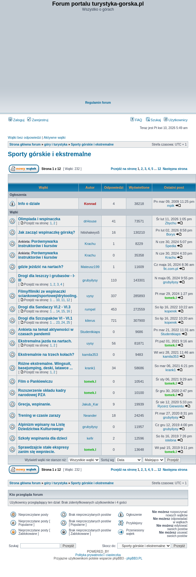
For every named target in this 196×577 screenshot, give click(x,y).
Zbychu (170, 223)
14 (57, 311)
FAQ (136, 120)
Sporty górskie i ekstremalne (92, 144)
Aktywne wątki (55, 137)
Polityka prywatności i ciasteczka (98, 555)
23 (57, 322)
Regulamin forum (98, 102)
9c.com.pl (170, 269)
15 (63, 311)
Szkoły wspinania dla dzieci (42, 438)
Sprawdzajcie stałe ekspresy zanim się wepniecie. (43, 449)
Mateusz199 (90, 267)
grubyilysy (90, 280)
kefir (90, 438)
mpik (170, 205)
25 (68, 322)
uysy (90, 296)
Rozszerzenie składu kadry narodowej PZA (42, 392)
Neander (90, 415)
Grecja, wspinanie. (34, 404)
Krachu (90, 244)
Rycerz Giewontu (171, 406)
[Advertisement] (98, 56)
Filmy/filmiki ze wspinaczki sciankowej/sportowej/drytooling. (47, 293)
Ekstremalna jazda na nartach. (45, 341)
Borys (170, 234)
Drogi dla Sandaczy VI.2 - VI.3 (44, 307)
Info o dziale (29, 203)
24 (63, 322)
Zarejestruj (37, 120)
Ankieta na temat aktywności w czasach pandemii (45, 331)
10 (57, 300)
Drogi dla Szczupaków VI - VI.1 (45, 318)
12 (159, 169)
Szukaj (153, 120)
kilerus (90, 320)
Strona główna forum (25, 144)
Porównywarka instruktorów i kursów (38, 243)
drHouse (90, 221)
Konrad (90, 204)
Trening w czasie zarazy (39, 415)
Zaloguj (16, 120)
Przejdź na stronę (124, 169)
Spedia (170, 246)
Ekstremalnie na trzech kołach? (46, 354)
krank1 (90, 368)
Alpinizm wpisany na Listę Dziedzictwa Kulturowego (41, 426)
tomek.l (171, 298)
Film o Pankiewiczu (35, 381)
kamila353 (90, 354)
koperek (170, 311)
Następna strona (175, 169)
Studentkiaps (90, 332)
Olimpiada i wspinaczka (39, 219)
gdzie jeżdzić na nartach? (40, 267)
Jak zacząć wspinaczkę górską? (46, 232)
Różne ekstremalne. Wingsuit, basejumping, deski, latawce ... (45, 365)
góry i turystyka (55, 144)
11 (63, 300)
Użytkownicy (176, 120)
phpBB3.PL (135, 558)
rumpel (90, 309)
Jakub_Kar (90, 404)
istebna (170, 440)
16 (68, 311)
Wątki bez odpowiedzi (24, 137)
